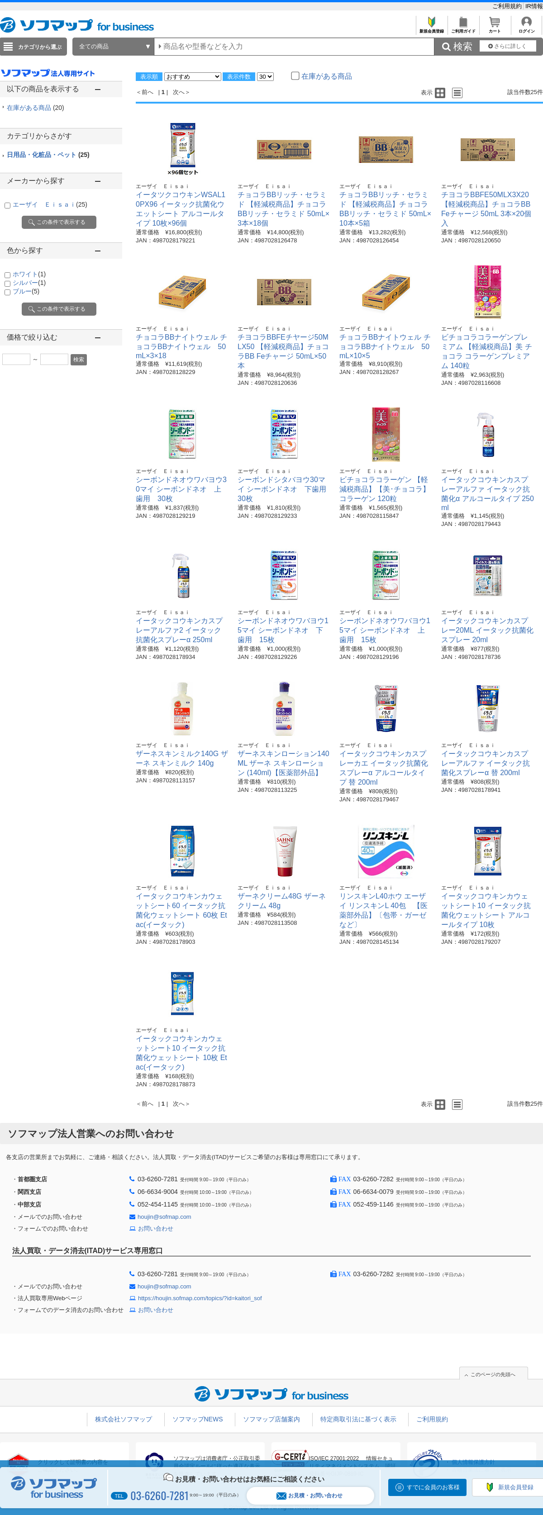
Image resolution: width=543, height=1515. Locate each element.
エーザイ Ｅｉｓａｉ (50, 204)
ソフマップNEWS (197, 1419)
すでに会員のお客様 (433, 1487)
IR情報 (534, 6)
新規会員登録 (431, 28)
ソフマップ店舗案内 (271, 1419)
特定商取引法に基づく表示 (358, 1419)
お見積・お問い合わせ (309, 1495)
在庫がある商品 (35, 107)
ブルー (26, 291)
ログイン (526, 28)
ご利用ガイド (463, 28)
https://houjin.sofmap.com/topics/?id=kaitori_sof (200, 1298)
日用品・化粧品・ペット (48, 154)
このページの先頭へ (493, 1374)
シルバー (29, 282)
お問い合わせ (155, 1228)
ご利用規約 (508, 6)
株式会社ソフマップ (123, 1419)
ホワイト (29, 274)
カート (495, 28)
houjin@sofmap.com (164, 1216)
